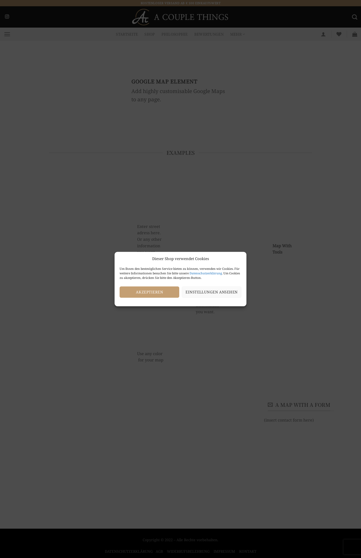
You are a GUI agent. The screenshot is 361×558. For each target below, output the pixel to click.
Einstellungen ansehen (211, 291)
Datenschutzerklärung (206, 273)
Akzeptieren (149, 291)
